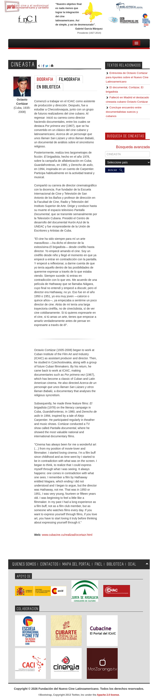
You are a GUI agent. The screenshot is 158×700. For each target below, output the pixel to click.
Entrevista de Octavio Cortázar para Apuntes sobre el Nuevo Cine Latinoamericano (127, 77)
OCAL (132, 564)
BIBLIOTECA (115, 564)
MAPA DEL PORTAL (77, 564)
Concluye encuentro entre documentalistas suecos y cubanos (123, 112)
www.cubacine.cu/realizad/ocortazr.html (67, 534)
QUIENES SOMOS (24, 564)
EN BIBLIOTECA (48, 87)
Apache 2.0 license (108, 694)
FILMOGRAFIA (69, 79)
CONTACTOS (49, 564)
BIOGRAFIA (45, 79)
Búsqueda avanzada (133, 147)
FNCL (99, 564)
